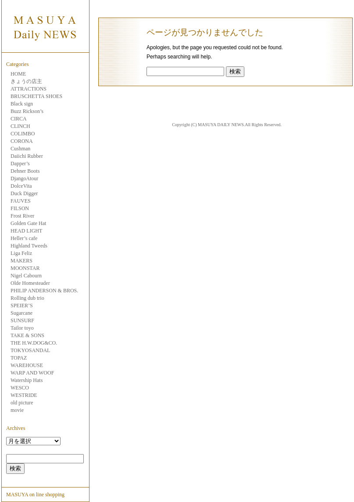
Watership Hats (27, 380)
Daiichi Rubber (27, 156)
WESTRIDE (24, 395)
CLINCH (20, 126)
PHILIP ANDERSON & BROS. (44, 290)
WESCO (20, 388)
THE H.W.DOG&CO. (34, 343)
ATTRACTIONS (28, 89)
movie (17, 410)
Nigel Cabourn (26, 276)
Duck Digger (24, 193)
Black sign (22, 104)
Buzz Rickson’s (27, 111)
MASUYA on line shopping (35, 494)
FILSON (20, 208)
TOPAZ (19, 358)
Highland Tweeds (29, 246)
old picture (22, 403)
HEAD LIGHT (26, 231)
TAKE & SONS (27, 335)
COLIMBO (23, 134)
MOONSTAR (25, 268)
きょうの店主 (26, 81)
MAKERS (21, 261)
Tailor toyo (22, 328)
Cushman (20, 149)
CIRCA (19, 119)
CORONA (22, 141)
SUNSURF (22, 320)
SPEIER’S (22, 305)
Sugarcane (21, 313)
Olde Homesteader (30, 283)
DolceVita (21, 186)
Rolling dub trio (27, 298)
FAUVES (21, 201)
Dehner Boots (25, 171)
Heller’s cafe (24, 238)
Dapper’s (20, 163)
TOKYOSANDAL (30, 350)
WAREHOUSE (27, 365)
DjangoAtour (24, 178)
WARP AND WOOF (32, 373)
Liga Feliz (21, 253)
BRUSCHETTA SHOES (36, 96)
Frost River (22, 216)
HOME (18, 74)
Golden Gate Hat (28, 223)
